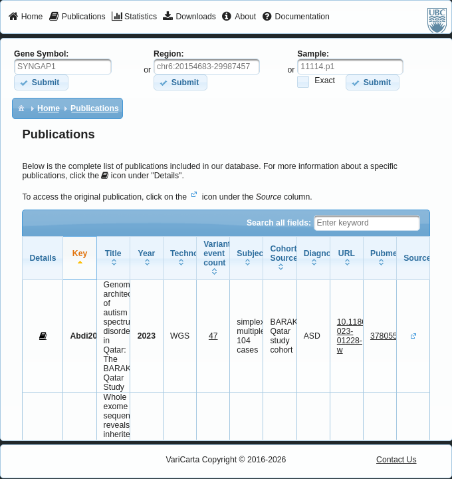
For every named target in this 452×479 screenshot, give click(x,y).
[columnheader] (79, 258)
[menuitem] (25, 17)
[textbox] (63, 67)
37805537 (388, 336)
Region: (169, 54)
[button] (41, 82)
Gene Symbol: (41, 54)
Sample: (313, 54)
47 (213, 336)
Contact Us (396, 459)
